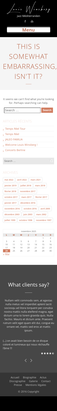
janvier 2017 (10, 202)
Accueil (15, 377)
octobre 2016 (30, 208)
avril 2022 (22, 179)
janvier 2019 (10, 185)
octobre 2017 (10, 197)
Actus (43, 377)
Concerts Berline (15, 150)
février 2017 (41, 197)
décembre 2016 (27, 202)
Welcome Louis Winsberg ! (21, 144)
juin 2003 (27, 214)
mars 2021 (36, 179)
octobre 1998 (25, 220)
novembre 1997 (43, 220)
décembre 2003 (11, 214)
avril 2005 (45, 208)
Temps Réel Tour (15, 128)
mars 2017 (26, 197)
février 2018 (10, 191)
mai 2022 (8, 179)
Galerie (33, 381)
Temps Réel (12, 134)
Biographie (29, 377)
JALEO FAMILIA (14, 139)
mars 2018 (40, 185)
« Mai (6, 254)
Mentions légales (36, 385)
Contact (46, 381)
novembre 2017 (27, 191)
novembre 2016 (12, 208)
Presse (18, 385)
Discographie (17, 381)
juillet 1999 (9, 220)
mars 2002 (41, 214)
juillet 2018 (25, 185)
